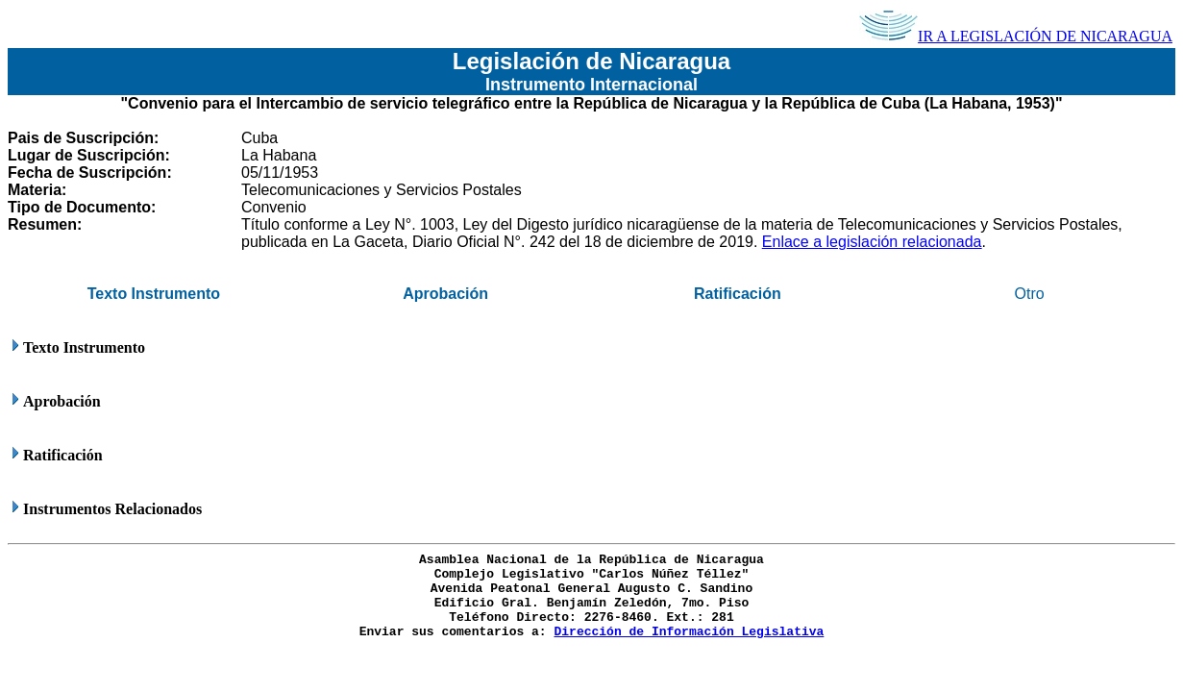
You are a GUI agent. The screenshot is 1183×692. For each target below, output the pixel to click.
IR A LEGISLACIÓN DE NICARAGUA (1015, 36)
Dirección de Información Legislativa (689, 632)
